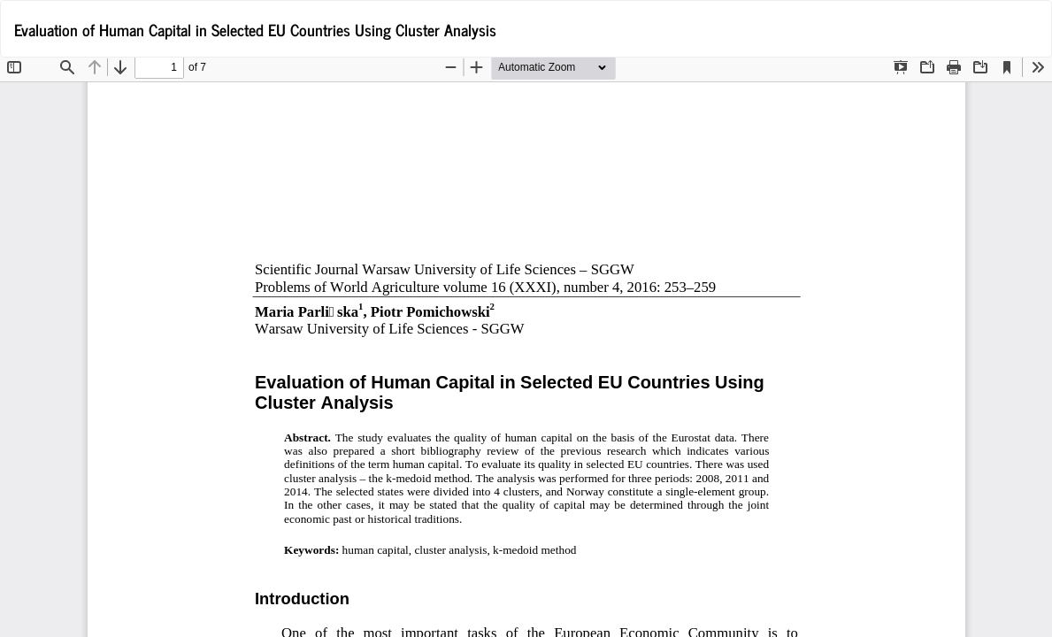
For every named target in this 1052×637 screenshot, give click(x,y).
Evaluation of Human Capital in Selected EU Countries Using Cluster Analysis (255, 29)
